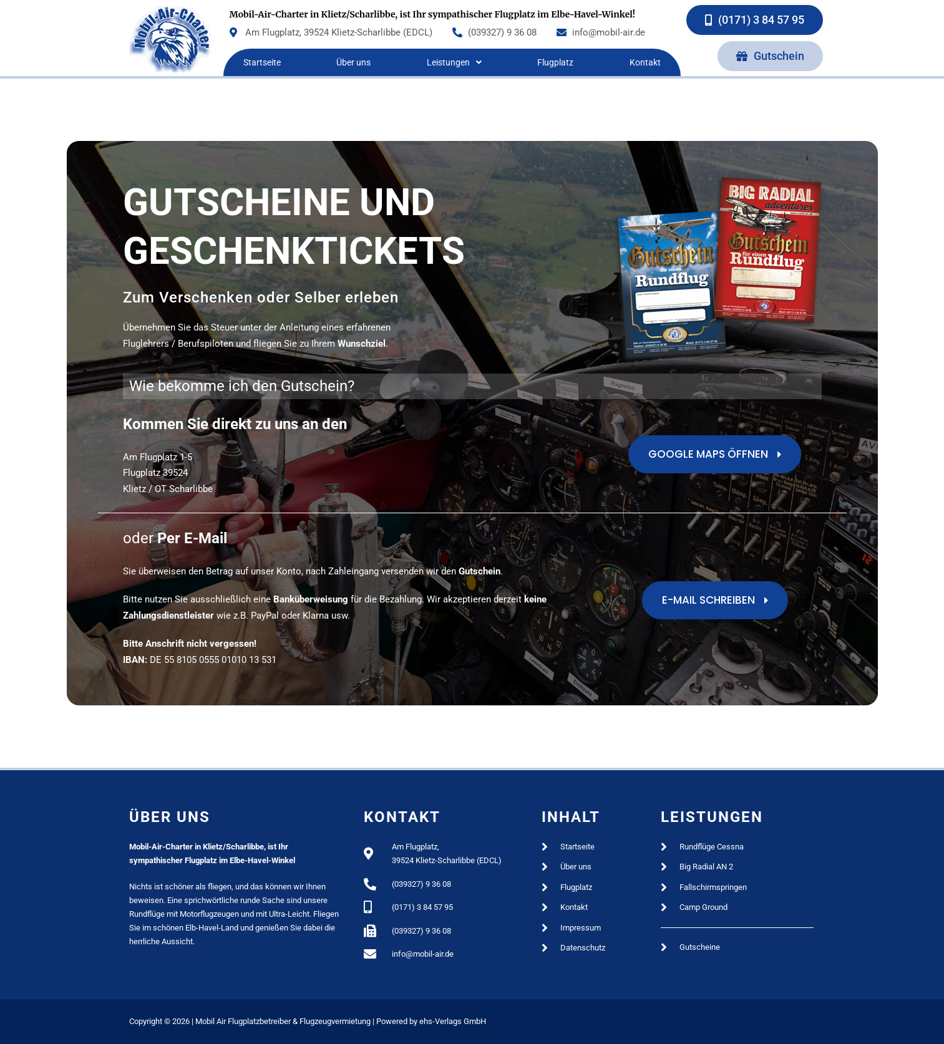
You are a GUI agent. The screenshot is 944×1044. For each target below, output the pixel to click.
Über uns (353, 62)
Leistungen (454, 62)
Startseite (262, 62)
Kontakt (645, 62)
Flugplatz (555, 62)
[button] (453, 62)
